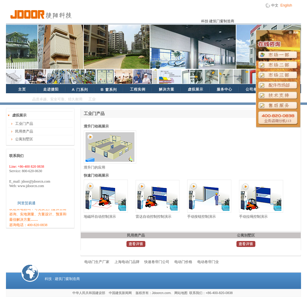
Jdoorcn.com (161, 293)
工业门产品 (24, 124)
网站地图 (180, 293)
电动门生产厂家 (96, 262)
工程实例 (137, 89)
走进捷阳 (51, 89)
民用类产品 (24, 131)
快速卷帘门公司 (156, 262)
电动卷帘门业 (208, 262)
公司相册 (253, 89)
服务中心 (224, 89)
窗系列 (108, 89)
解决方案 (166, 89)
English (286, 5)
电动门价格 (183, 262)
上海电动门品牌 (126, 262)
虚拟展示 (195, 89)
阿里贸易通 (26, 203)
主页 (22, 89)
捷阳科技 (41, 14)
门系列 (80, 89)
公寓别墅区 (24, 139)
